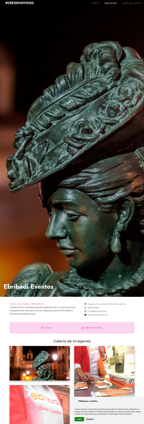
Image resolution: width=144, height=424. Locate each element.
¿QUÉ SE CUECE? (131, 3)
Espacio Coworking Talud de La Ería (107, 304)
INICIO (95, 3)
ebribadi (46, 327)
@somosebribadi (91, 327)
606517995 (93, 307)
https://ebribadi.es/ (98, 314)
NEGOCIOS (111, 3)
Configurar (90, 419)
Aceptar (79, 419)
